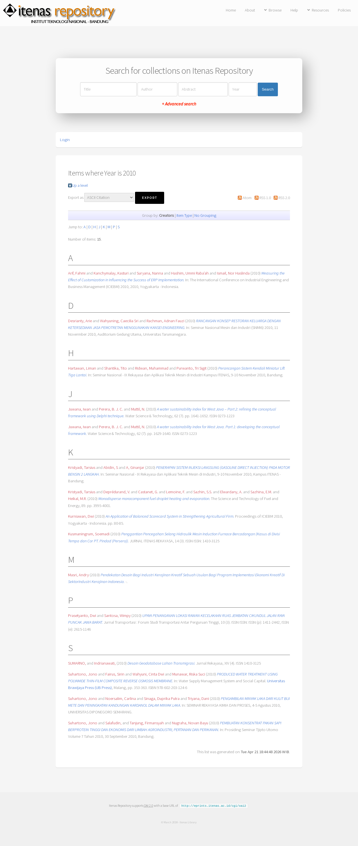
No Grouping (205, 215)
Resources (320, 10)
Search (268, 89)
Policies (344, 10)
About (250, 10)
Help (294, 10)
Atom (247, 197)
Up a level (80, 185)
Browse (275, 10)
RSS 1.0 (265, 197)
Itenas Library (188, 822)
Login (65, 139)
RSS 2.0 (284, 197)
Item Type (184, 215)
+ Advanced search (179, 104)
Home (231, 10)
